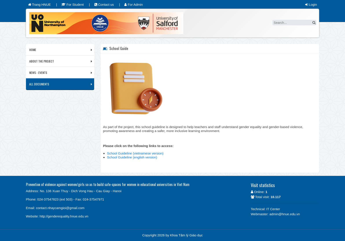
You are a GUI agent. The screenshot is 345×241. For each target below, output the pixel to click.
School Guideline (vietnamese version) (135, 153)
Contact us (104, 4)
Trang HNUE (39, 4)
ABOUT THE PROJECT (41, 61)
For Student (72, 4)
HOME (32, 49)
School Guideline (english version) (132, 157)
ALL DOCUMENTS (39, 84)
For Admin (133, 4)
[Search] (294, 22)
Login (311, 4)
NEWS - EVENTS (38, 72)
